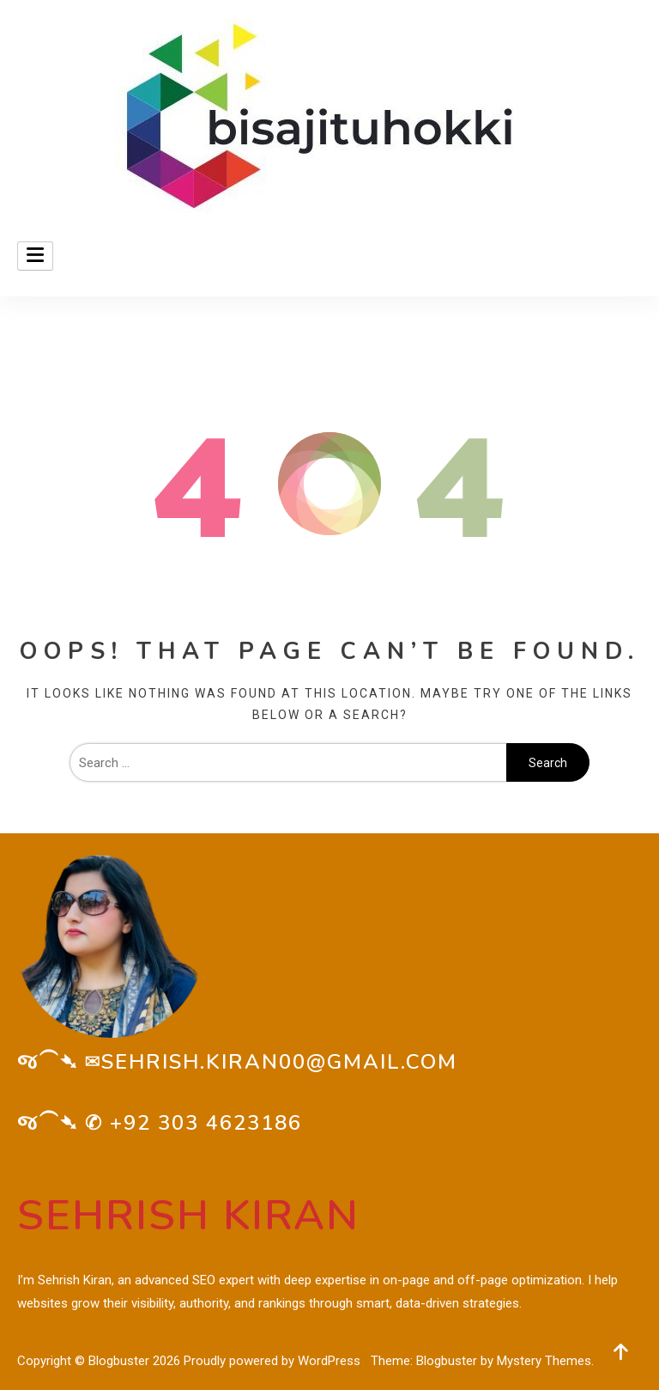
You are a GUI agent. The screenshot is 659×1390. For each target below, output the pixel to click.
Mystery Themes (544, 1361)
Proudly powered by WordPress (274, 1361)
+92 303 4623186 (206, 1123)
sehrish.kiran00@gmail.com (279, 1062)
